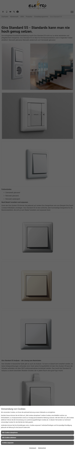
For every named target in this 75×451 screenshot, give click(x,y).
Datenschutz (42, 448)
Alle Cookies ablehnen (9, 437)
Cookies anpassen (8, 443)
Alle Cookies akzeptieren (10, 432)
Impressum (32, 448)
